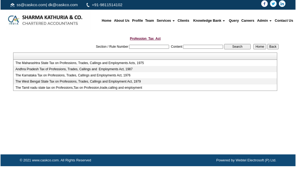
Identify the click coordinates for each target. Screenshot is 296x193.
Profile (137, 20)
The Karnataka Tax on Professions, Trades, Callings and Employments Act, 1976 (72, 75)
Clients (183, 20)
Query (234, 20)
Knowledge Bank (209, 20)
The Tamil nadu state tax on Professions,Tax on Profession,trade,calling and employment (78, 88)
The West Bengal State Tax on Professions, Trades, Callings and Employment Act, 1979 (78, 81)
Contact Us (284, 20)
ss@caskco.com (31, 4)
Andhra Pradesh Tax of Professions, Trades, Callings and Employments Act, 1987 (74, 69)
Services (166, 20)
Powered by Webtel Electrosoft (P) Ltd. (246, 160)
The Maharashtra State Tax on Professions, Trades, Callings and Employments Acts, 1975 (79, 63)
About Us (122, 20)
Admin (264, 20)
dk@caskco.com (63, 4)
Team (149, 20)
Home (106, 20)
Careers (247, 20)
